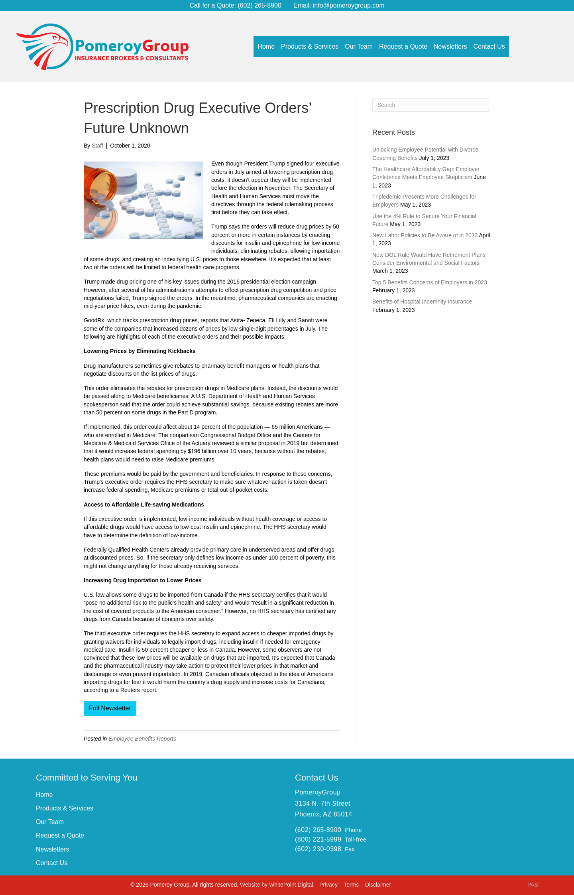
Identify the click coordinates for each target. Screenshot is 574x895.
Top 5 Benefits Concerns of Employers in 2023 (429, 282)
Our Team (50, 821)
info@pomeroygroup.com (349, 5)
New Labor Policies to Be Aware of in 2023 (425, 235)
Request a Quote (60, 835)
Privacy (329, 884)
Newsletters (52, 849)
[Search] (431, 105)
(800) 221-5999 (318, 839)
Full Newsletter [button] (110, 708)
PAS (532, 884)
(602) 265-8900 (258, 5)
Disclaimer (378, 884)
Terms (352, 884)
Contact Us (51, 863)
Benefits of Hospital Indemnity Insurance (422, 301)
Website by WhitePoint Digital (276, 884)
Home (44, 794)
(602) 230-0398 (318, 849)
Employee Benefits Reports (142, 738)
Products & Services (64, 808)
